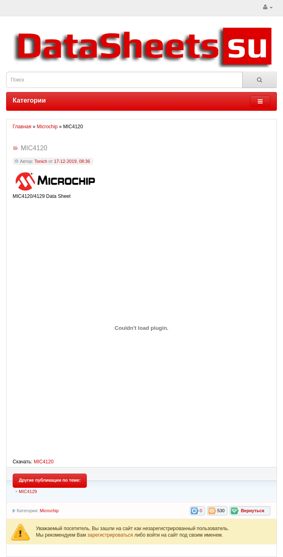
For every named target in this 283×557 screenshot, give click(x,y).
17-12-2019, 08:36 (72, 161)
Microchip (49, 510)
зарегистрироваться (110, 535)
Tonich (41, 161)
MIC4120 (44, 462)
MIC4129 (28, 491)
